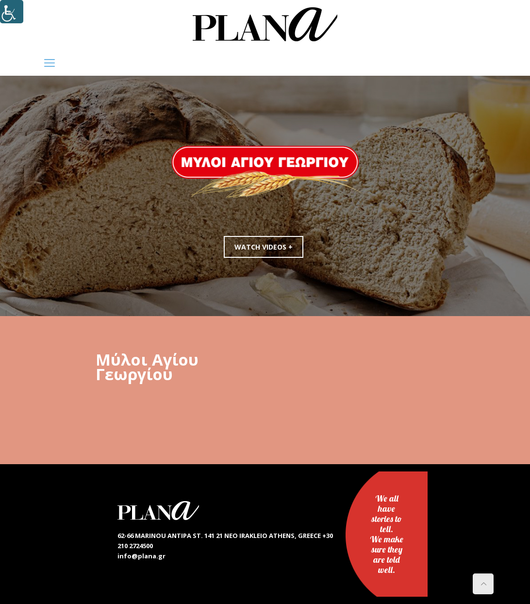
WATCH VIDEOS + (266, 247)
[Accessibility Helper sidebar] (11, 11)
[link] (265, 24)
